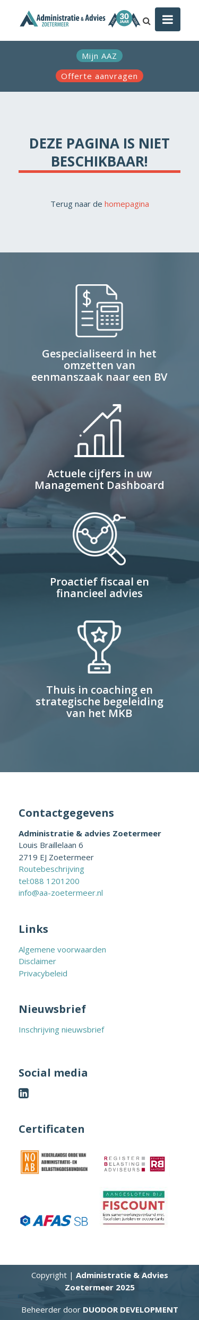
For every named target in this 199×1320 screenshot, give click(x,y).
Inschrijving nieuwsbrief (61, 1029)
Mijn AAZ (99, 55)
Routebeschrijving (51, 868)
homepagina (127, 203)
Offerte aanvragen (99, 76)
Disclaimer (37, 961)
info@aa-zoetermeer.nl (61, 892)
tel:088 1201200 (49, 881)
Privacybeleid (43, 973)
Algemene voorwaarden (62, 949)
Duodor (130, 1309)
